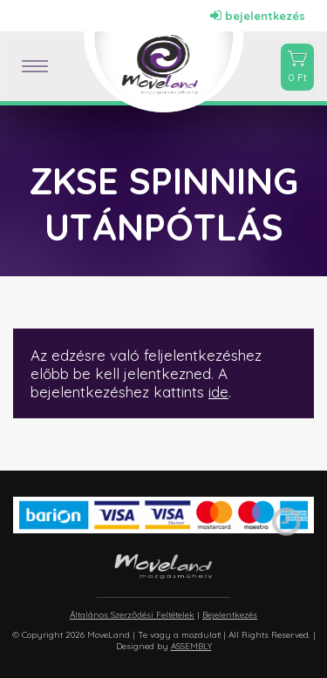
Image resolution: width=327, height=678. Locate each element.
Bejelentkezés (229, 614)
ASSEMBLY (191, 646)
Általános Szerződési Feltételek (132, 614)
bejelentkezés (257, 16)
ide (218, 392)
